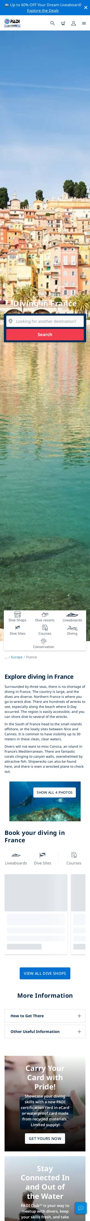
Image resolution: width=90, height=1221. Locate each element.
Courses (73, 858)
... (8, 657)
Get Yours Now (45, 1138)
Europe (17, 657)
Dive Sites (42, 858)
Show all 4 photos (54, 792)
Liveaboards (16, 858)
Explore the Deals (43, 10)
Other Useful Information (35, 1031)
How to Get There (27, 1015)
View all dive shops (45, 973)
